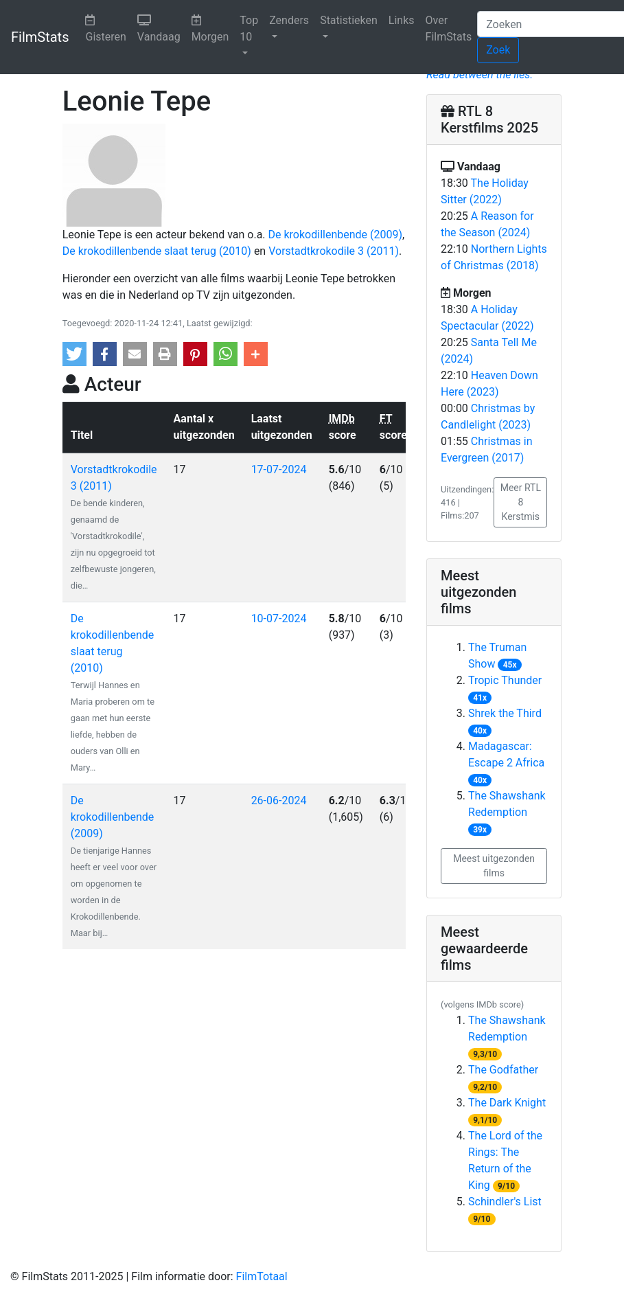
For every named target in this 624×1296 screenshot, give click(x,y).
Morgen (213, 27)
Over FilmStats (449, 28)
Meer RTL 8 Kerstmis (520, 502)
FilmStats (40, 37)
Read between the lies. (479, 74)
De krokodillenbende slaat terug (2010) (156, 251)
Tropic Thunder (505, 680)
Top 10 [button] (249, 28)
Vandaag (161, 27)
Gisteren (108, 27)
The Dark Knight (507, 1102)
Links (402, 20)
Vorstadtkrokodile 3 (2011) (333, 251)
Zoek (498, 49)
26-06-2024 (279, 800)
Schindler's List (505, 1201)
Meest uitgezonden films (494, 865)
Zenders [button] (289, 20)
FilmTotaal (262, 1276)
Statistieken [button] (349, 20)
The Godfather (503, 1069)
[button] (74, 354)
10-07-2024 (279, 618)
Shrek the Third (505, 713)
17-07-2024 (279, 469)
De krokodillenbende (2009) (335, 234)
